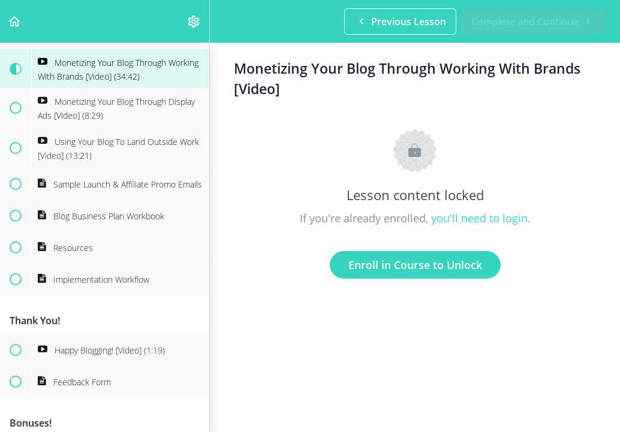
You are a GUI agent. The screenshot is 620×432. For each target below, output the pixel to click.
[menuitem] (194, 21)
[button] (15, 21)
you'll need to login (479, 218)
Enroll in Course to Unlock (415, 265)
